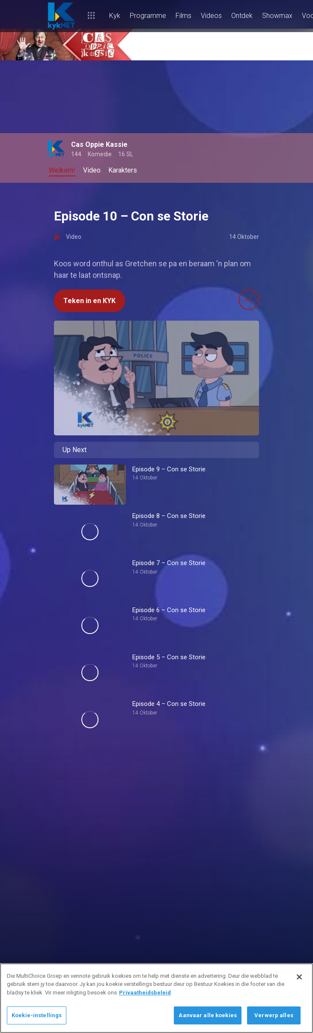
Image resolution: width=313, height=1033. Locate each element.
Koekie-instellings (37, 1015)
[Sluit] (299, 977)
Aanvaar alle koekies (208, 1015)
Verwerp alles (273, 1015)
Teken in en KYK (89, 301)
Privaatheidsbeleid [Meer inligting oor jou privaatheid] (145, 992)
